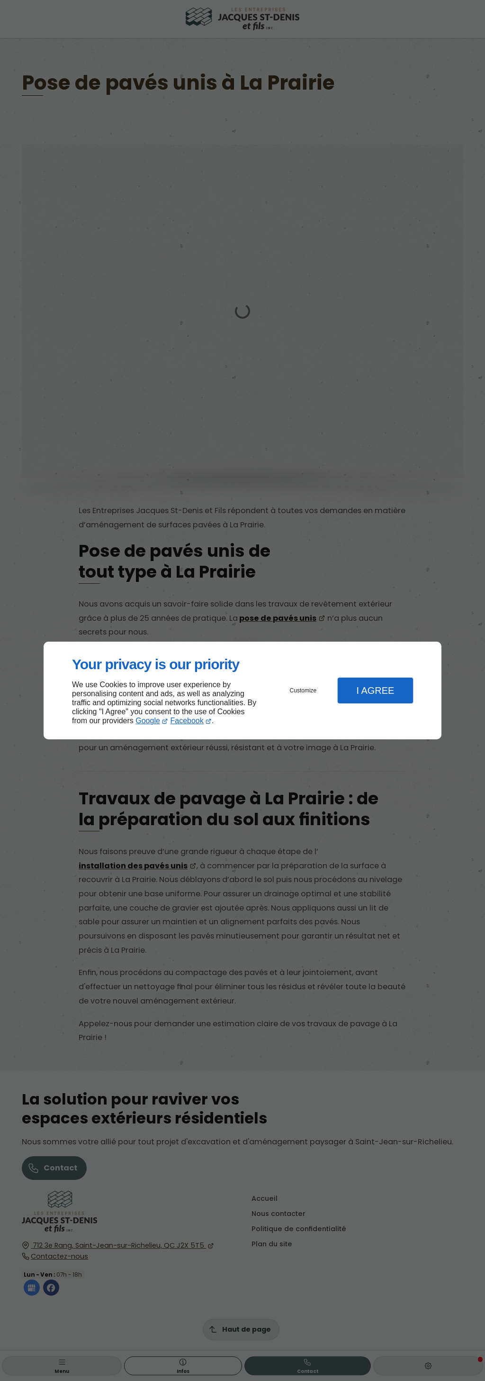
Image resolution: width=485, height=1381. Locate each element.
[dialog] (242, 691)
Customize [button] (303, 690)
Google (147, 721)
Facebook (187, 721)
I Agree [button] (375, 690)
